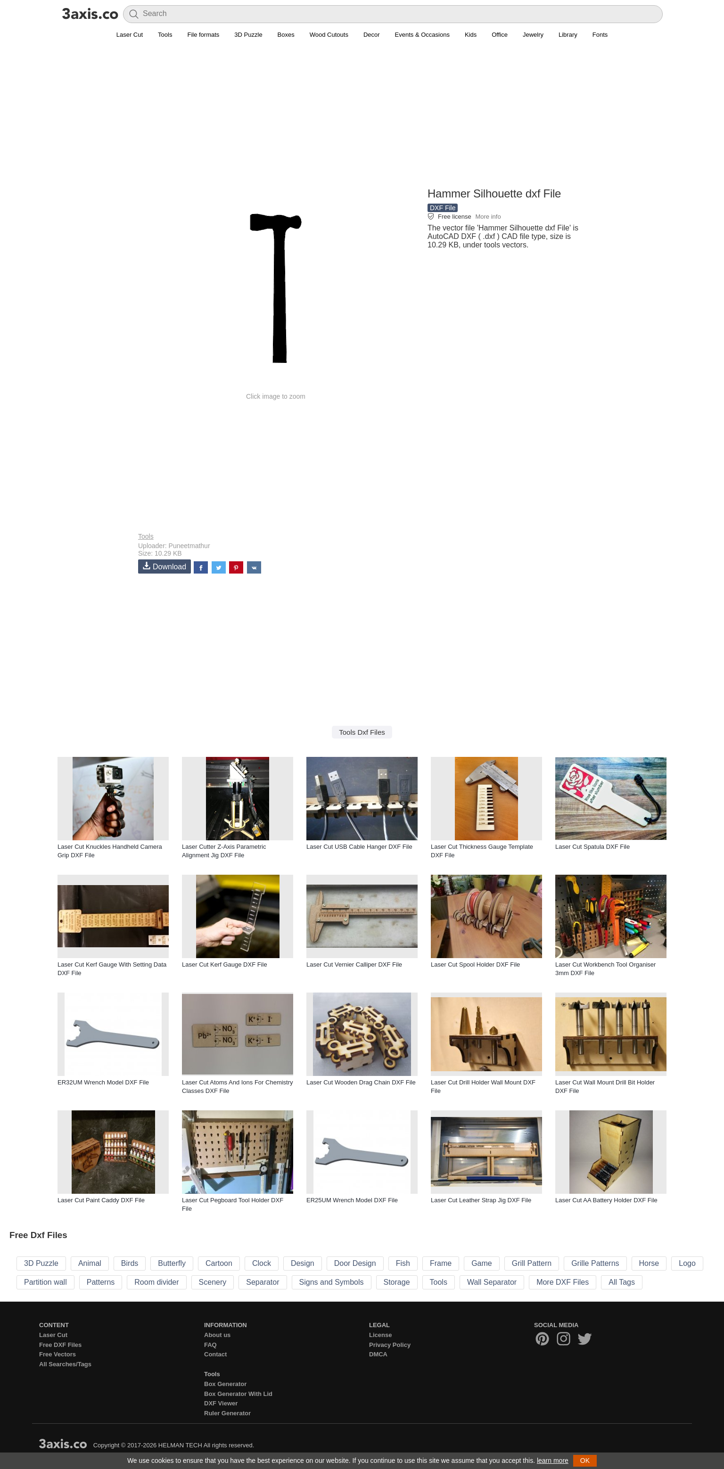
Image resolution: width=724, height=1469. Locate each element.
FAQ (210, 1344)
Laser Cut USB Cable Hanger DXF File (359, 846)
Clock (261, 1263)
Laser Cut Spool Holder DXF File (475, 964)
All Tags (622, 1282)
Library (568, 34)
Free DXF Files (60, 1344)
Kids (471, 34)
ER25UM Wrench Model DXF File (352, 1200)
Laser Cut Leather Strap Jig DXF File (481, 1200)
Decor (371, 34)
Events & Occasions (422, 34)
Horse (649, 1263)
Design (302, 1263)
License (380, 1334)
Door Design (355, 1263)
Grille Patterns (595, 1263)
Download (164, 566)
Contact (215, 1354)
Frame (441, 1263)
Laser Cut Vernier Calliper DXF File (354, 964)
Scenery (213, 1282)
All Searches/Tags (65, 1364)
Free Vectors (57, 1354)
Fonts (600, 34)
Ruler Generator (227, 1413)
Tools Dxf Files (362, 732)
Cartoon (219, 1263)
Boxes (286, 34)
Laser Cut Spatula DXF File (592, 846)
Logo (687, 1263)
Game (481, 1263)
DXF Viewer (221, 1403)
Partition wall (45, 1282)
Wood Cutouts (329, 34)
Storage (397, 1282)
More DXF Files (562, 1282)
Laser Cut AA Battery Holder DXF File (606, 1200)
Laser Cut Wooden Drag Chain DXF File (361, 1082)
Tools (165, 34)
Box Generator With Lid (238, 1393)
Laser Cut (129, 34)
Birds (129, 1263)
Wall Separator (492, 1282)
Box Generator (225, 1383)
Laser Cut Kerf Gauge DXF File (224, 964)
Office (500, 34)
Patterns (101, 1282)
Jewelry (533, 34)
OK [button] (585, 1460)
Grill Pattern (531, 1263)
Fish (403, 1263)
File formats (203, 34)
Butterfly (172, 1263)
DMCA (378, 1354)
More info (488, 216)
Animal (89, 1263)
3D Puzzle (248, 34)
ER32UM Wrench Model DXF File (103, 1082)
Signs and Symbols (331, 1282)
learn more (552, 1460)
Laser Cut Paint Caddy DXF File (101, 1200)
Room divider (156, 1282)
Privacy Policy (390, 1344)
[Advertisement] (362, 118)
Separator (262, 1282)
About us (217, 1334)
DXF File (442, 208)
